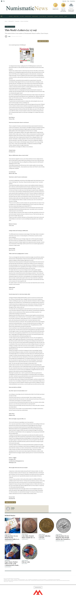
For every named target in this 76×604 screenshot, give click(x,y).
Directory (16, 16)
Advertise (15, 579)
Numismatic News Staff (9, 540)
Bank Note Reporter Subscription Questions (11, 580)
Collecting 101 (43, 16)
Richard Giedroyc (25, 539)
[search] (74, 16)
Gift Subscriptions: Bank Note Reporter (53, 579)
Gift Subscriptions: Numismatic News (24, 580)
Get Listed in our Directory (42, 579)
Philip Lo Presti (24, 563)
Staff (27, 579)
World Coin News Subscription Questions (62, 580)
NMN (9, 36)
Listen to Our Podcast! (71, 8)
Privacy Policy (6, 581)
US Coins (21, 16)
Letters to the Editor (24, 21)
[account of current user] (1, 16)
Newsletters (72, 1)
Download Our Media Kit (21, 579)
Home (6, 21)
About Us (8, 579)
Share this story (43, 41)
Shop (68, 1)
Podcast (61, 16)
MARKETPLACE (55, 9)
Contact (12, 579)
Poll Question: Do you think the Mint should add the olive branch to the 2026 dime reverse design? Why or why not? (63, 537)
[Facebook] (1, 1)
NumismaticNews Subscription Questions (37, 580)
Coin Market (50, 16)
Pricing (11, 16)
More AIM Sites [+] (38, 587)
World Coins (27, 16)
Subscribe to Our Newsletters (33, 579)
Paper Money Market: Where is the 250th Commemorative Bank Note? (11, 563)
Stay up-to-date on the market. (71, 11)
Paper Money (35, 16)
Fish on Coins (26, 562)
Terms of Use (11, 581)
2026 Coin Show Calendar (63, 11)
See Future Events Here (63, 8)
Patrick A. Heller (42, 539)
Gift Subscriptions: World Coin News (50, 580)
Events (56, 16)
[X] (4, 1)
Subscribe (64, 1)
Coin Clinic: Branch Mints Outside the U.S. (28, 536)
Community (17, 21)
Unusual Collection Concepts (44, 536)
